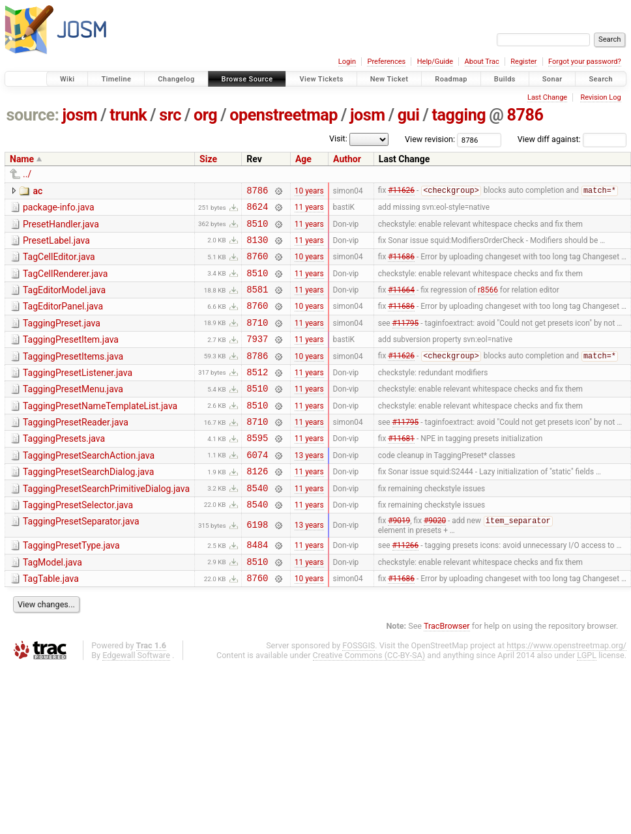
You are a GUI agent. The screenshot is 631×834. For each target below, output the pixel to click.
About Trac (482, 61)
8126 (257, 506)
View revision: (430, 139)
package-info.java (59, 209)
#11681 (401, 469)
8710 (257, 340)
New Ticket (389, 79)
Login (347, 61)
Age (303, 159)
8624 (257, 210)
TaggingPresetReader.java (75, 449)
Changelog (176, 79)
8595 (257, 469)
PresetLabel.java (56, 246)
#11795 (405, 339)
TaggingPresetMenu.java (73, 412)
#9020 (435, 561)
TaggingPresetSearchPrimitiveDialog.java (106, 524)
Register (523, 61)
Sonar (552, 79)
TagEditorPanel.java (63, 320)
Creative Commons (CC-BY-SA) (369, 701)
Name (22, 159)
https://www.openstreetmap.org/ (566, 691)
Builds (505, 79)
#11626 (401, 192)
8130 (257, 247)
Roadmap (451, 79)
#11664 (401, 303)
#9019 (399, 561)
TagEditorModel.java (64, 301)
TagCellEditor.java (59, 264)
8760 (257, 265)
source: (33, 115)
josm (79, 115)
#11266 (405, 586)
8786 (524, 115)
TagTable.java (51, 622)
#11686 (401, 265)
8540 (257, 525)
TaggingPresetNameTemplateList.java (100, 431)
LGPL (586, 701)
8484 (257, 586)
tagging (459, 115)
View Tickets (321, 79)
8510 (257, 229)
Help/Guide (435, 61)
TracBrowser (447, 671)
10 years (309, 191)
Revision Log (600, 97)
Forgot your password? (584, 61)
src (170, 115)
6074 (257, 488)
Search (601, 79)
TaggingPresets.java (64, 468)
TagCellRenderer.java (65, 283)
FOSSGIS (358, 691)
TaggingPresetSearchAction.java (88, 487)
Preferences (386, 61)
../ (27, 174)
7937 (257, 358)
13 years (309, 487)
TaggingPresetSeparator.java (81, 560)
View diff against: (572, 139)
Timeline (116, 79)
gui (409, 115)
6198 (257, 564)
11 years (309, 210)
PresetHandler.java (61, 228)
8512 (257, 395)
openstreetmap (283, 115)
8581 (257, 302)
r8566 (488, 303)
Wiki (67, 79)
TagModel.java (52, 604)
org (205, 115)
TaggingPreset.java (61, 339)
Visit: (338, 138)
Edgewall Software (136, 701)
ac (37, 191)
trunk (128, 115)
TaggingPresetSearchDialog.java (88, 505)
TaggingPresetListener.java (77, 394)
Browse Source (247, 79)
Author (347, 159)
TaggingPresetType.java (71, 585)
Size (208, 159)
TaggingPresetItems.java (73, 376)
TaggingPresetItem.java (71, 357)
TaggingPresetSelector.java (78, 542)
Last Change (547, 97)
